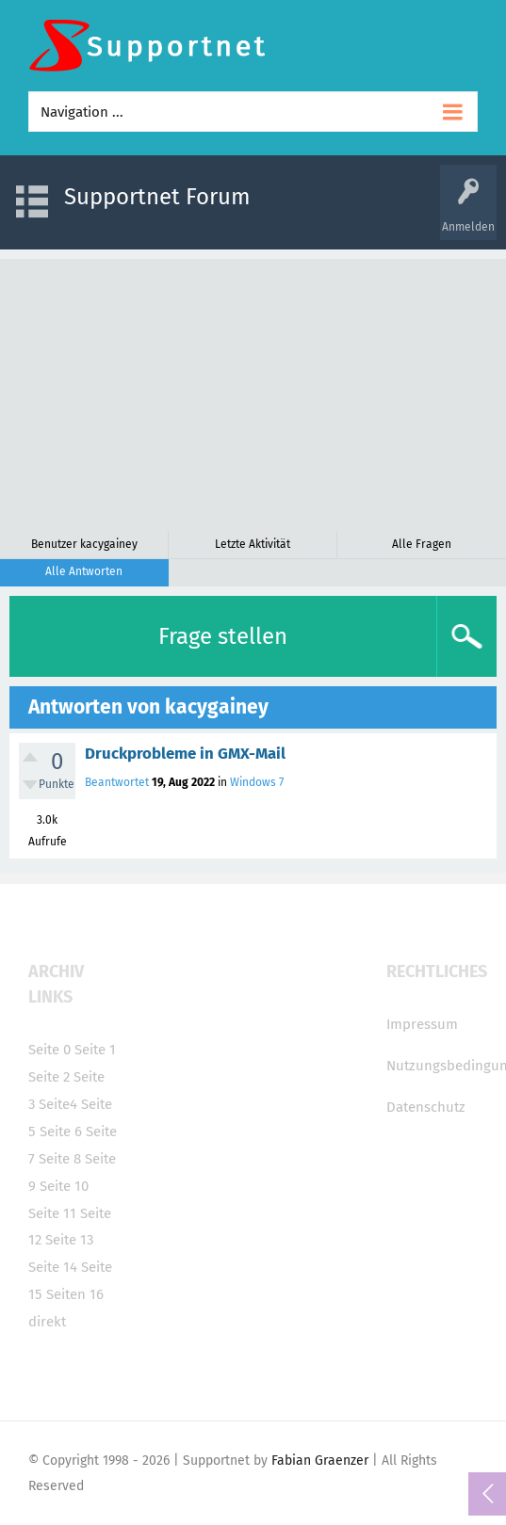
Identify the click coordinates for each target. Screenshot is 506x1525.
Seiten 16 (75, 1294)
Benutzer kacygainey (84, 544)
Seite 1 (95, 1049)
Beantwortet (117, 782)
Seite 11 (52, 1213)
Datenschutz (425, 1107)
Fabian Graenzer (319, 1461)
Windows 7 (257, 782)
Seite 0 (49, 1049)
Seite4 (58, 1104)
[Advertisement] (253, 390)
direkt (47, 1321)
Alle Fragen (421, 544)
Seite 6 (61, 1131)
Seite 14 (52, 1267)
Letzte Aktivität (252, 544)
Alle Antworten (83, 571)
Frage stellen (222, 636)
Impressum (422, 1024)
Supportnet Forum (157, 197)
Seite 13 (69, 1239)
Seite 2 (49, 1076)
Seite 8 (60, 1158)
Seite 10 (64, 1186)
